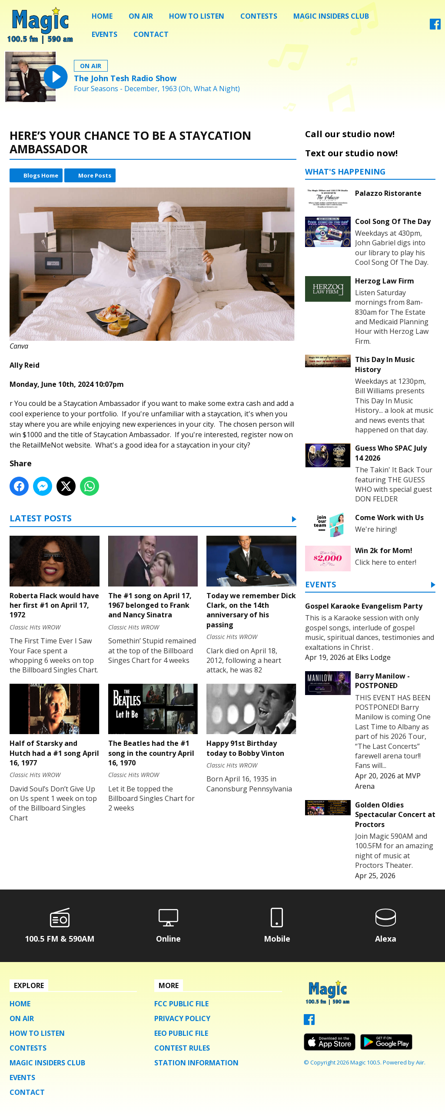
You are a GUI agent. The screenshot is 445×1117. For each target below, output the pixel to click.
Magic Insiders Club (331, 16)
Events (104, 34)
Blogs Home (40, 175)
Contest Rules (182, 1048)
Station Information (196, 1063)
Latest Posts (41, 519)
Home (102, 16)
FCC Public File (181, 1003)
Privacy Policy (182, 1018)
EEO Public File (181, 1033)
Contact (151, 34)
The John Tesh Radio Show (125, 78)
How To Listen (196, 16)
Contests (258, 16)
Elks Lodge (373, 657)
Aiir (420, 1062)
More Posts (94, 175)
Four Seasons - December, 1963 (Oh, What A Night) (157, 88)
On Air (141, 16)
